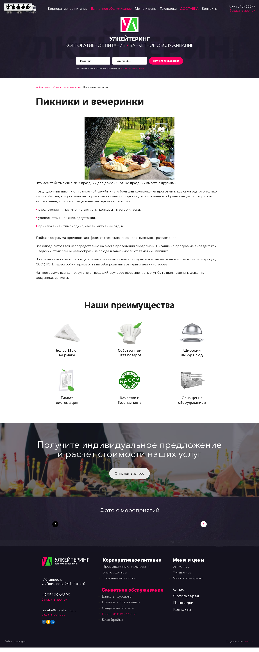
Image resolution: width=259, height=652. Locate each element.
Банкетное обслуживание (111, 8)
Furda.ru (249, 645)
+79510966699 (56, 599)
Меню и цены (146, 8)
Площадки (169, 8)
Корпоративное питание (67, 8)
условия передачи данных (132, 69)
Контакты (211, 8)
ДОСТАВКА (190, 8)
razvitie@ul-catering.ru (59, 614)
